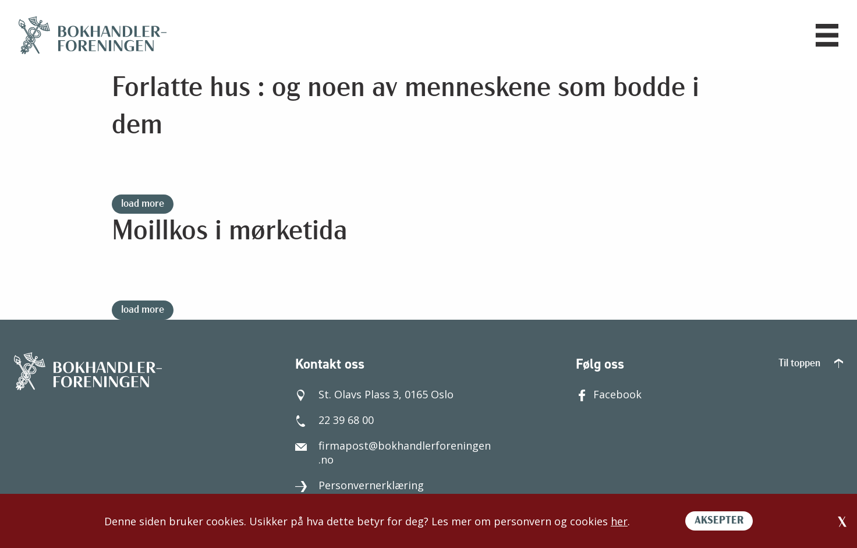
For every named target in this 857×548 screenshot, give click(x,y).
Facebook (609, 394)
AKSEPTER (719, 520)
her (619, 521)
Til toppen (810, 363)
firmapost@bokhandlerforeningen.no (393, 452)
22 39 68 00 (334, 420)
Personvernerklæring (359, 485)
